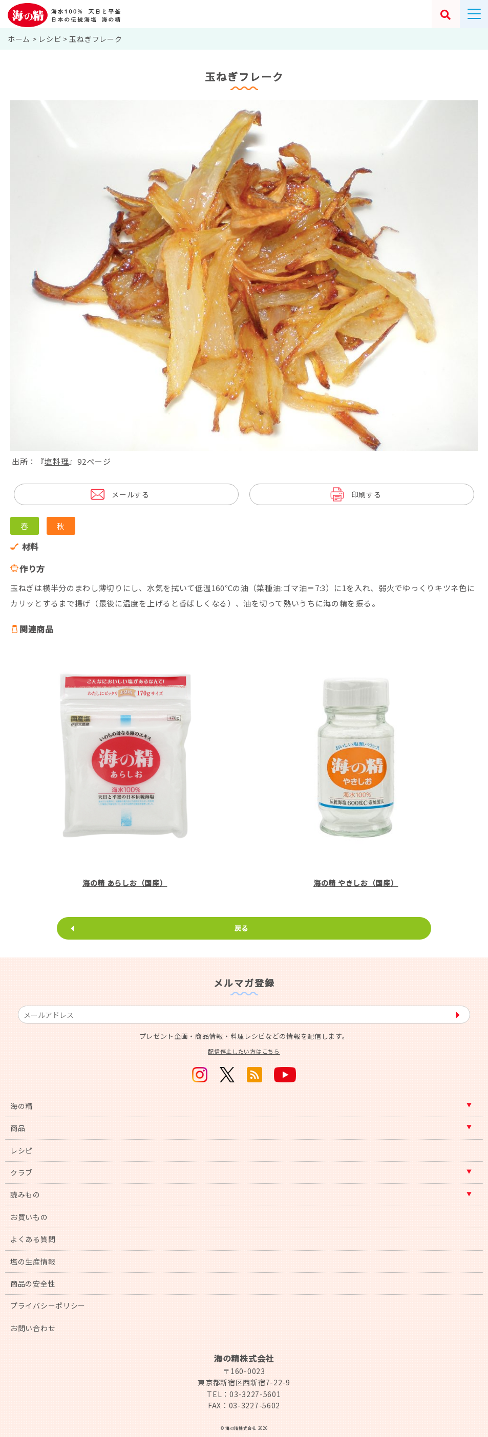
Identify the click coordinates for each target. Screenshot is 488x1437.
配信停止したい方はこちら (244, 1051)
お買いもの (29, 1217)
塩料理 (57, 461)
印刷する (366, 494)
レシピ (21, 1150)
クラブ (21, 1172)
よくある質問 (32, 1239)
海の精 (21, 1106)
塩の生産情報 (32, 1261)
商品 (17, 1128)
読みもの (25, 1194)
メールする (131, 494)
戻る (241, 928)
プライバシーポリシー (48, 1305)
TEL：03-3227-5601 (244, 1394)
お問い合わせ (32, 1328)
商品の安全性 (32, 1283)
